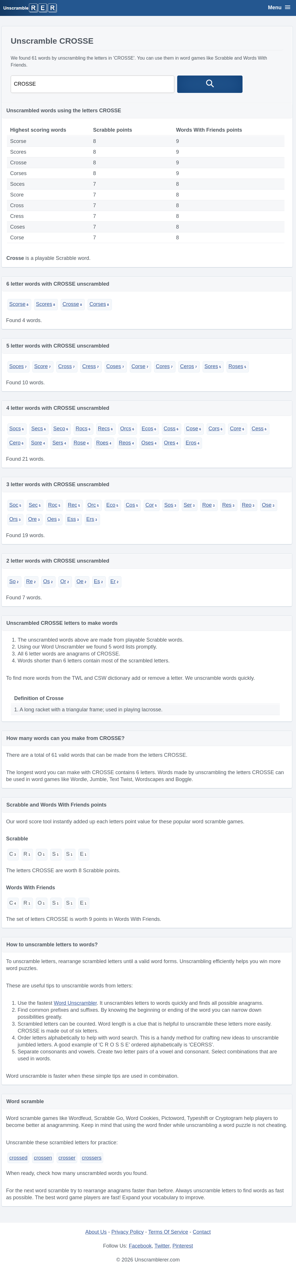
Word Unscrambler (75, 1003)
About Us (96, 1232)
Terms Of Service (168, 1232)
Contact (202, 1232)
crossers (91, 1158)
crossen (43, 1158)
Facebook (140, 1246)
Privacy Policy (127, 1232)
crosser (66, 1158)
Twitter (161, 1246)
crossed (18, 1158)
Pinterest (182, 1246)
